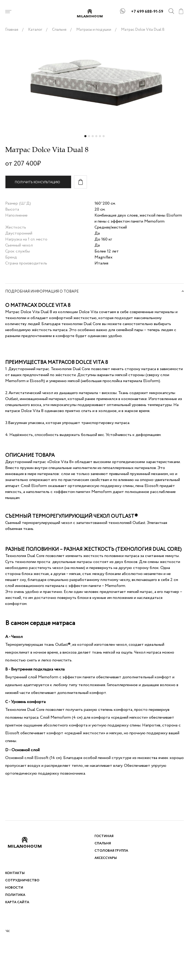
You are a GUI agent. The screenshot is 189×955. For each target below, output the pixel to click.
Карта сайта (17, 902)
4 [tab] (96, 137)
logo (94, 13)
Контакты (15, 873)
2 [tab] (89, 137)
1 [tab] (85, 137)
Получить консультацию (37, 182)
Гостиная (104, 836)
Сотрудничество (22, 880)
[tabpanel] (94, 83)
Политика (15, 895)
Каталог (35, 30)
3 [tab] (93, 137)
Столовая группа (111, 850)
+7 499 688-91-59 (147, 12)
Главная (11, 30)
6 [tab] (104, 137)
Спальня (59, 30)
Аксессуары (106, 858)
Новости (14, 887)
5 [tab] (100, 137)
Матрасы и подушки (93, 30)
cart (181, 11)
